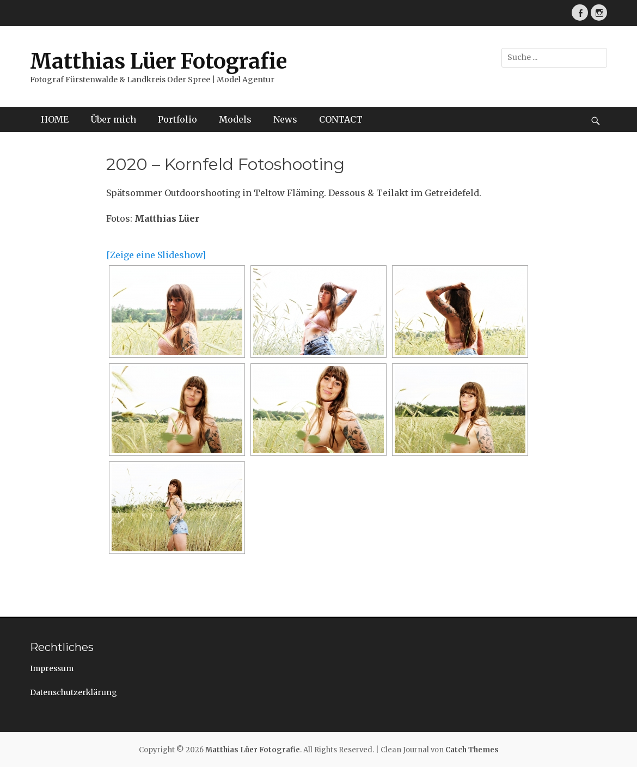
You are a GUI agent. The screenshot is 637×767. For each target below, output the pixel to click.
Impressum (52, 668)
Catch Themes (472, 749)
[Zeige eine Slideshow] (156, 254)
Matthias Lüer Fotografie (158, 61)
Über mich (113, 119)
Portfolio (177, 119)
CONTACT (341, 119)
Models (235, 119)
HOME (55, 119)
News (285, 119)
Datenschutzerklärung (73, 692)
